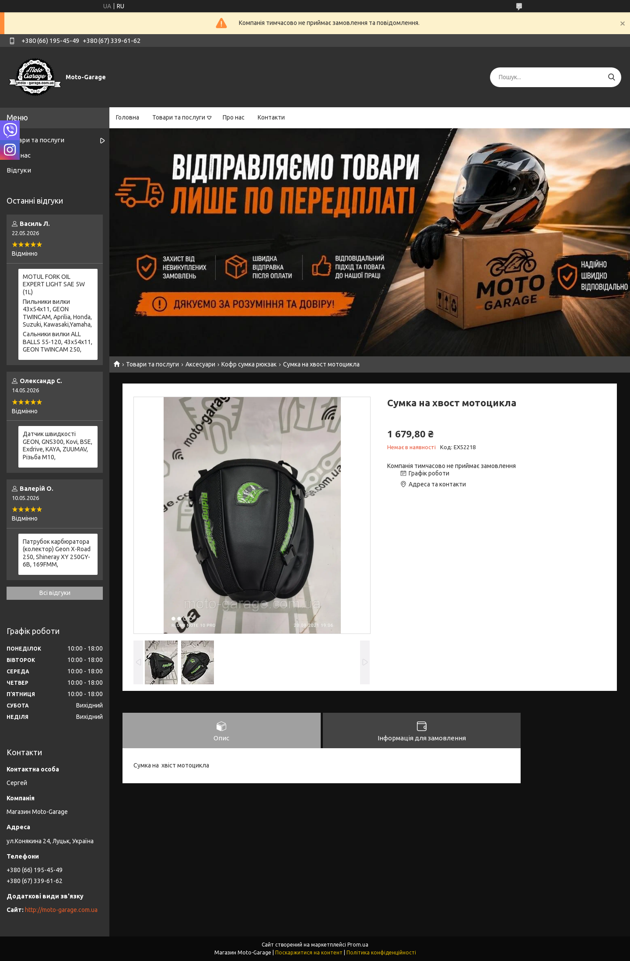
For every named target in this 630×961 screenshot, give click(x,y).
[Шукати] (611, 77)
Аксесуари (200, 364)
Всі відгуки (54, 592)
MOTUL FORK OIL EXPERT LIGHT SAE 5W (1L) (54, 284)
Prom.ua (357, 944)
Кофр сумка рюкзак (248, 364)
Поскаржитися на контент (309, 952)
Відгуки (19, 170)
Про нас (234, 117)
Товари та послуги (178, 117)
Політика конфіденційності (381, 952)
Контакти (271, 117)
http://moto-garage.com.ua (61, 909)
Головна (127, 117)
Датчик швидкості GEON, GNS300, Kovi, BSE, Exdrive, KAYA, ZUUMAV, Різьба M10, (57, 445)
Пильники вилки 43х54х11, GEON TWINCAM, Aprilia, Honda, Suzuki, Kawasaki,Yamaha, (57, 313)
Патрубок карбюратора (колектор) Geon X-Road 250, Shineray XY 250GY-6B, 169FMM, (57, 553)
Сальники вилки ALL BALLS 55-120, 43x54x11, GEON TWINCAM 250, (57, 342)
